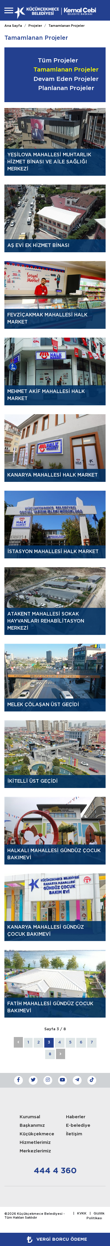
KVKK (82, 1213)
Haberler (75, 1117)
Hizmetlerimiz (35, 1142)
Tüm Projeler (58, 60)
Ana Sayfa (13, 25)
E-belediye (78, 1125)
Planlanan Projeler (66, 88)
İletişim (74, 1134)
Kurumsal (30, 1117)
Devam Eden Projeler (66, 79)
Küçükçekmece (37, 1134)
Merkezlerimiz (35, 1151)
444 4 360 (55, 1170)
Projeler (35, 25)
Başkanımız (32, 1125)
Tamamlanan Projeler (66, 25)
